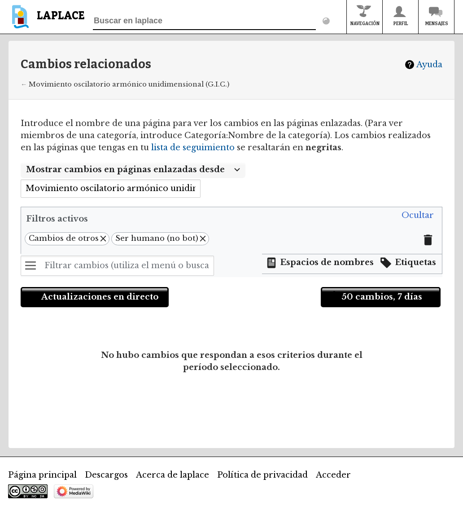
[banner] (46, 21)
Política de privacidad (262, 475)
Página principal (42, 475)
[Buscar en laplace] (204, 21)
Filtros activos (57, 219)
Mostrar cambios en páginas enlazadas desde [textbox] (125, 169)
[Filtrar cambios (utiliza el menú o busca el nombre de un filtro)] (117, 266)
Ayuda (429, 64)
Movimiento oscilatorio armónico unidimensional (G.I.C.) (129, 84)
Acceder (333, 475)
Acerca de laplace (172, 475)
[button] (417, 215)
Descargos (106, 475)
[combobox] (133, 170)
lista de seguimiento (193, 147)
